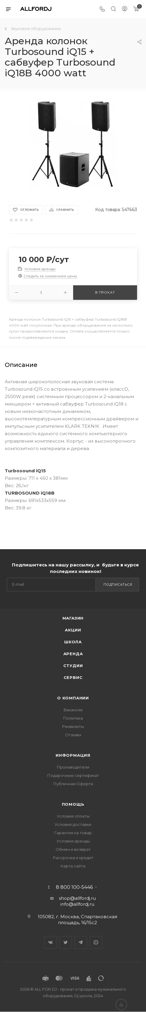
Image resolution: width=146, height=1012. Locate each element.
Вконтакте (50, 942)
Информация (73, 755)
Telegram (80, 942)
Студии (73, 665)
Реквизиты (73, 726)
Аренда (73, 653)
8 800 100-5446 (74, 887)
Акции (73, 630)
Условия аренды (73, 841)
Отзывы (73, 734)
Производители (73, 767)
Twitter (65, 942)
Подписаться (117, 584)
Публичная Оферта (73, 783)
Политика (73, 718)
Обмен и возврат (73, 849)
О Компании (73, 698)
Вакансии (73, 709)
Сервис (73, 677)
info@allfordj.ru (77, 904)
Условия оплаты (73, 816)
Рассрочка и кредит (73, 857)
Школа (73, 641)
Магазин (73, 618)
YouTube (96, 942)
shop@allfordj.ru (77, 898)
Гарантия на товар (73, 832)
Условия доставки (73, 824)
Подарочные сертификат (73, 775)
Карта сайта (73, 866)
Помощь (73, 804)
